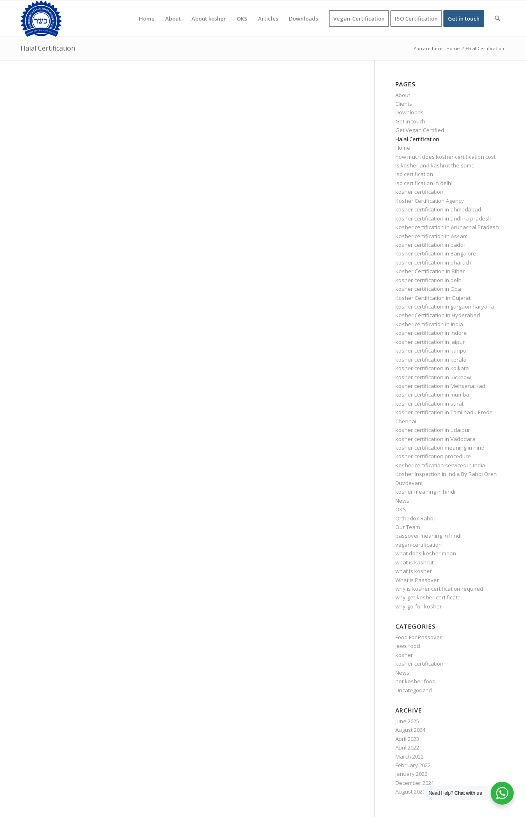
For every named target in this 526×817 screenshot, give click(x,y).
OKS (400, 509)
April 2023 (407, 739)
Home (402, 147)
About (402, 95)
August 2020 (410, 791)
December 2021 (414, 783)
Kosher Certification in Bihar (430, 271)
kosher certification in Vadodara (435, 439)
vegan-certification (418, 544)
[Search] (497, 18)
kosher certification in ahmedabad (438, 209)
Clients (403, 103)
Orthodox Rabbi (415, 518)
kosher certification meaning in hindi (440, 447)
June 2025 (407, 721)
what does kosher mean (425, 553)
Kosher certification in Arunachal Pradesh (447, 227)
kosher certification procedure (433, 456)
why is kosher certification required (439, 588)
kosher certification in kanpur (431, 350)
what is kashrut (414, 562)
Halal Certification (48, 48)
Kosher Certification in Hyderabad (437, 315)
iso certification (414, 174)
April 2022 (407, 747)
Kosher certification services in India (440, 465)
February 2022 (413, 765)
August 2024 (410, 729)
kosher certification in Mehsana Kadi (441, 386)
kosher (404, 655)
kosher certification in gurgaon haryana (444, 306)
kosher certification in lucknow (433, 377)
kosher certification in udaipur (432, 430)
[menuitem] (147, 18)
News (402, 500)
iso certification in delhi (423, 183)
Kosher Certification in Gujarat (433, 298)
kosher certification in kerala (430, 359)
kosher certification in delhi (429, 280)
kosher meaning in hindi (425, 491)
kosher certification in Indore (431, 333)
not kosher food (415, 681)
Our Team (407, 527)
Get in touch (410, 121)
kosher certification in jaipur (430, 342)
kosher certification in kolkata (432, 368)
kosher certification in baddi (430, 244)
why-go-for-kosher (418, 606)
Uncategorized (413, 690)
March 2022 (409, 756)
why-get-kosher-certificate (428, 597)
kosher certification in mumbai (433, 394)
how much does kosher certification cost (445, 156)
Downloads (409, 112)
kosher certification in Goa (428, 288)
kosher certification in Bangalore (435, 253)
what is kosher (413, 571)
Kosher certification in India (429, 324)
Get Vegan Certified (419, 130)
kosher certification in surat (429, 403)
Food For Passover (418, 637)
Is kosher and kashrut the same (435, 165)
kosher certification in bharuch (433, 262)
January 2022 (411, 774)
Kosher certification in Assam (431, 236)
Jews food (407, 646)
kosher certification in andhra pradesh (443, 218)
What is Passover (417, 580)
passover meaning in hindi (428, 535)
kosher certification (419, 191)
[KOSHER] (41, 18)
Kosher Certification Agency (429, 200)
